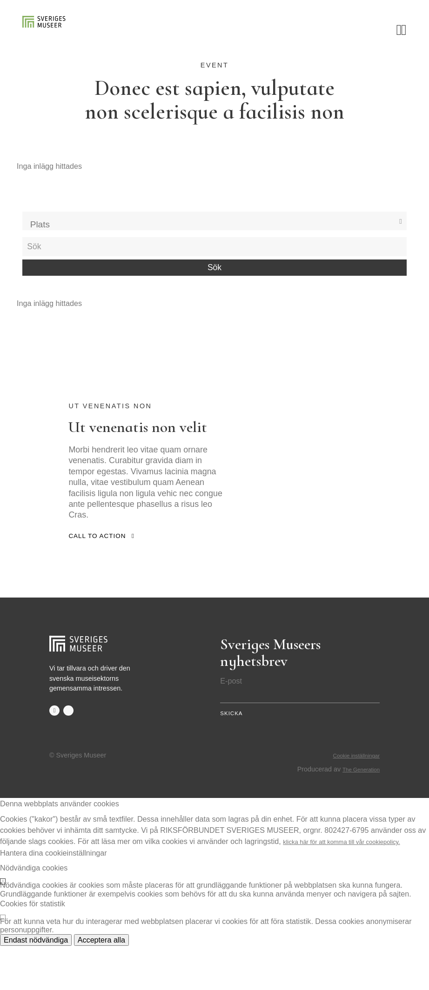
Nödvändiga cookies (33, 912)
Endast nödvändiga (36, 984)
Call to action (100, 572)
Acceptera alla (101, 984)
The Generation (356, 813)
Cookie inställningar (351, 800)
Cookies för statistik (32, 948)
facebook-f (55, 748)
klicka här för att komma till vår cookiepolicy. (356, 885)
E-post (231, 717)
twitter (70, 748)
